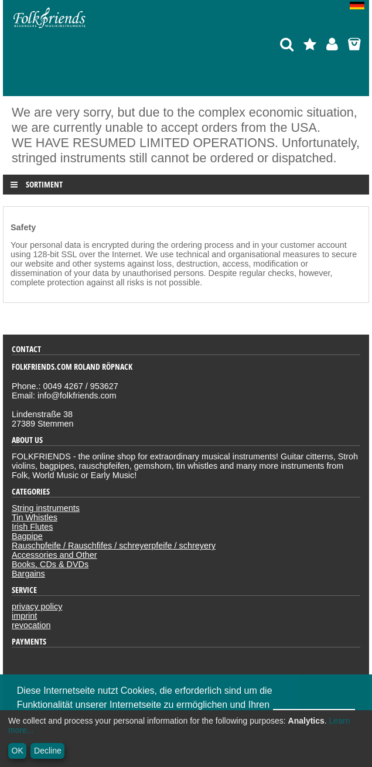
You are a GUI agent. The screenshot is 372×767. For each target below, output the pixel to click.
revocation (31, 625)
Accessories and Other (54, 555)
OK (17, 750)
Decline (48, 750)
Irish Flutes (32, 526)
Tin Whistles (34, 517)
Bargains (28, 573)
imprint (24, 616)
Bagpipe (27, 536)
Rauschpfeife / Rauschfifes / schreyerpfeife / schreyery (114, 545)
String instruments (46, 508)
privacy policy (37, 606)
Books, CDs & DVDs (50, 564)
